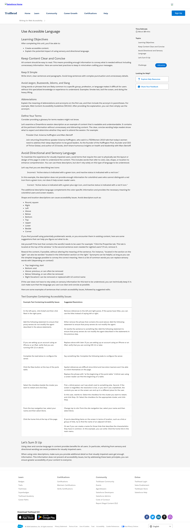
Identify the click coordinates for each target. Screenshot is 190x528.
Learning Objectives (146, 42)
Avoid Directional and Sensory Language (150, 52)
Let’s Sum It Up (144, 58)
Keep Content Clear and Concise (151, 47)
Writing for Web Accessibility (30, 20)
